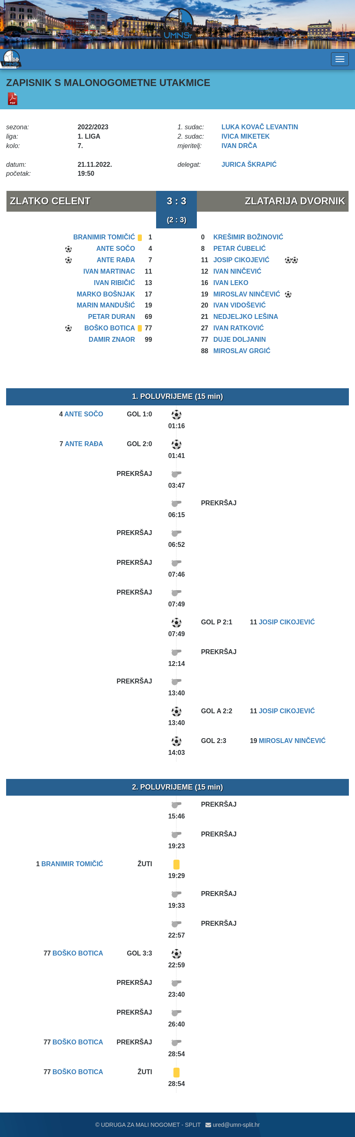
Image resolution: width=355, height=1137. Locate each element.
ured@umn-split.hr (232, 1125)
